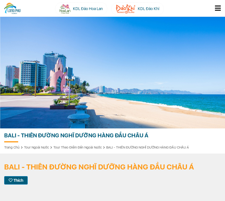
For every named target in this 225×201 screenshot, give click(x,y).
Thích (16, 180)
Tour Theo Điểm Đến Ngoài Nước (77, 147)
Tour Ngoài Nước (36, 147)
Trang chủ (12, 147)
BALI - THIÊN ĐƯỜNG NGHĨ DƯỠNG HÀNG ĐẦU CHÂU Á (147, 147)
